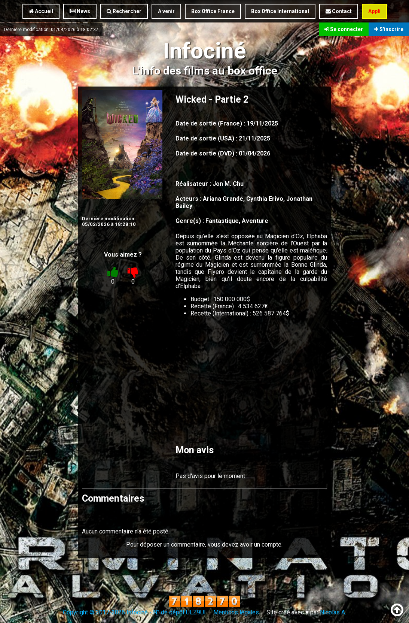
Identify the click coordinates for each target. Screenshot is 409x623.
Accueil (41, 11)
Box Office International (280, 11)
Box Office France (213, 11)
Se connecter (343, 29)
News (80, 11)
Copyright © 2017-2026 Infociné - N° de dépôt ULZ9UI (134, 612)
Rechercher (124, 11)
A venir (166, 11)
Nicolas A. (333, 612)
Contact (339, 11)
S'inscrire (388, 29)
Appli (374, 11)
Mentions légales (236, 612)
